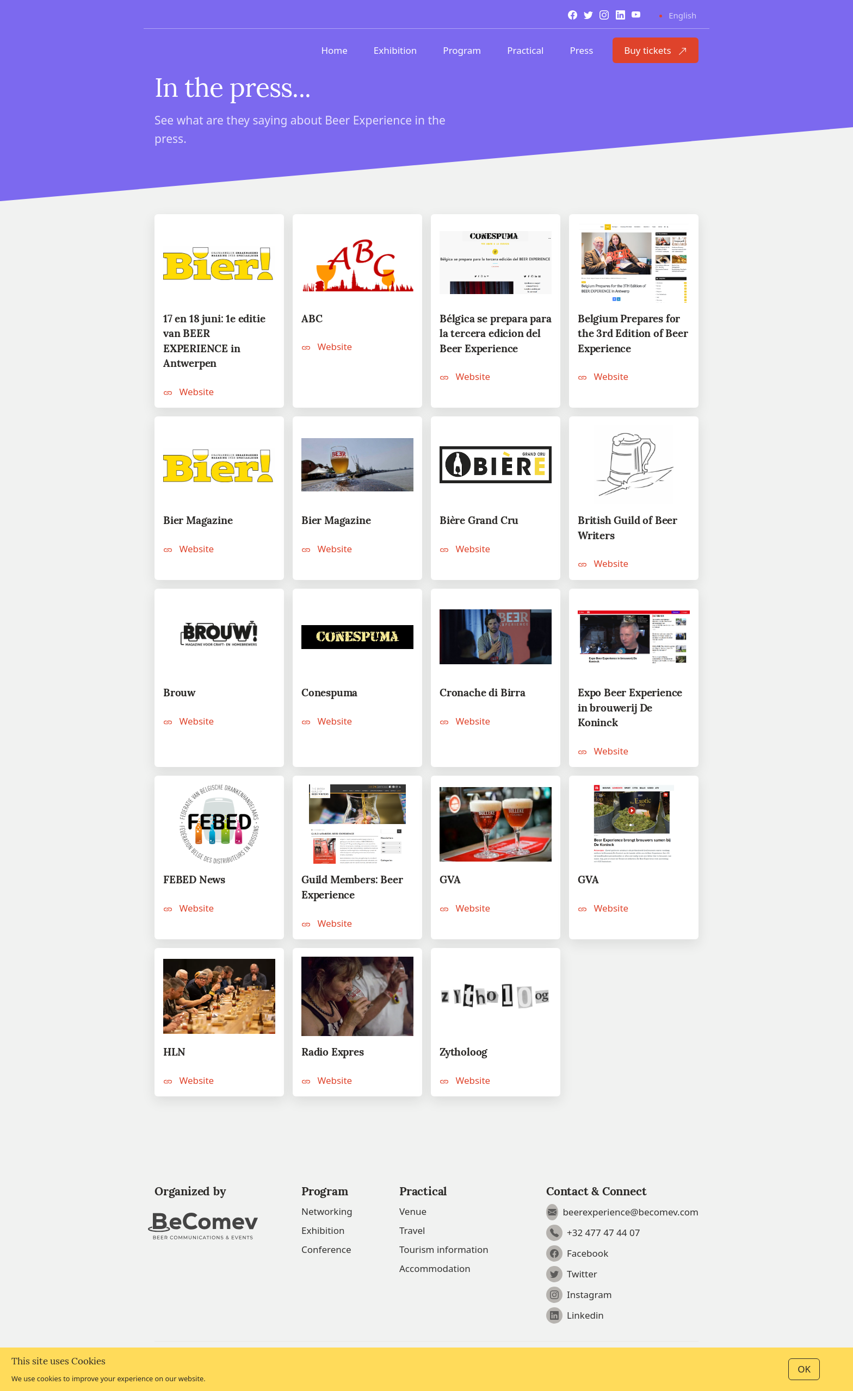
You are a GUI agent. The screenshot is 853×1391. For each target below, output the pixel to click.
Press (581, 50)
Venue (412, 1211)
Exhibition (395, 50)
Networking (327, 1211)
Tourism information (444, 1249)
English (682, 15)
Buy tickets (655, 50)
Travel (412, 1230)
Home (334, 50)
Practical (525, 50)
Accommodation (435, 1268)
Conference (326, 1249)
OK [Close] (804, 1369)
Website (188, 391)
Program (462, 50)
